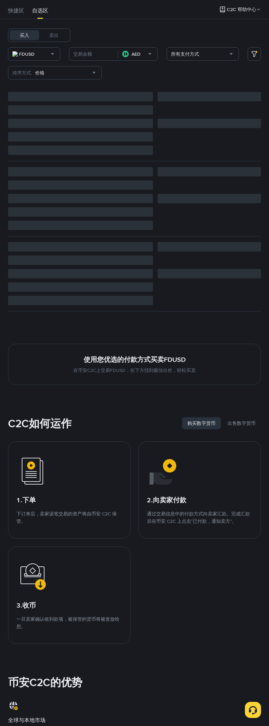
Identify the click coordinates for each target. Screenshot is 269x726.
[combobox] (76, 71)
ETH (174, 35)
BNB (159, 35)
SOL (190, 35)
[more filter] (254, 71)
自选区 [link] (40, 10)
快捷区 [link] (16, 10)
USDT (84, 35)
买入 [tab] (24, 35)
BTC (101, 35)
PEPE (83, 53)
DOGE (238, 35)
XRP (220, 35)
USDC (119, 35)
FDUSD (140, 35)
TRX (205, 35)
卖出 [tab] (54, 35)
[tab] (16, 11)
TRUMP (120, 53)
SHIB (101, 53)
